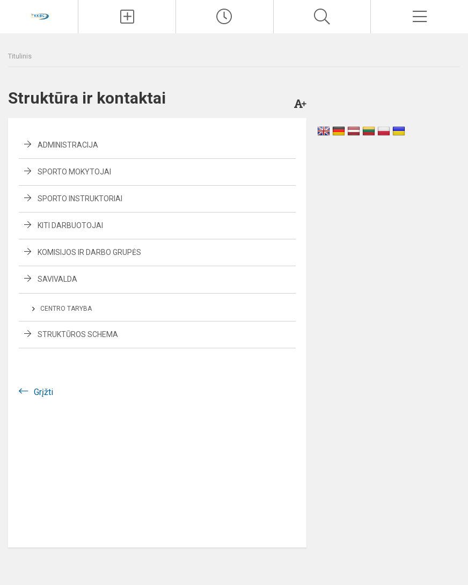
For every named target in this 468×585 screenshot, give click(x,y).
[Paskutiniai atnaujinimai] (224, 16)
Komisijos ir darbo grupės (89, 252)
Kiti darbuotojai (70, 225)
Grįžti (43, 392)
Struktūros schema (78, 334)
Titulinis (20, 56)
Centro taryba (66, 308)
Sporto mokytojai (74, 171)
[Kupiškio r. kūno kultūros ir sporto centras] (39, 15)
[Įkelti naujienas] (127, 16)
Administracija (68, 145)
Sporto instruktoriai (80, 198)
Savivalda (57, 279)
